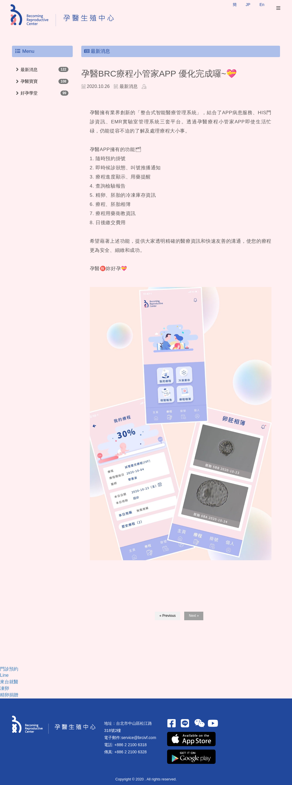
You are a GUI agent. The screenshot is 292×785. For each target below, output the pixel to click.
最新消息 (29, 69)
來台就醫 (9, 681)
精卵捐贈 (9, 694)
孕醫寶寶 (29, 81)
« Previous (167, 616)
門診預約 (9, 668)
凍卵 (4, 688)
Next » (194, 616)
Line (4, 675)
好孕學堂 (29, 93)
